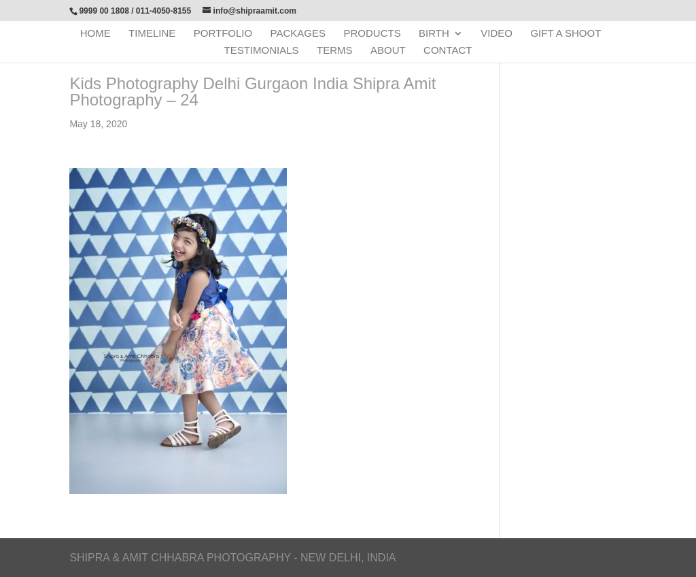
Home (95, 34)
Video (496, 34)
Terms (335, 51)
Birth (434, 34)
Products (371, 34)
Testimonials (261, 51)
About (388, 51)
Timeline (151, 34)
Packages (298, 34)
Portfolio (223, 34)
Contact (447, 51)
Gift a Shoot (565, 34)
